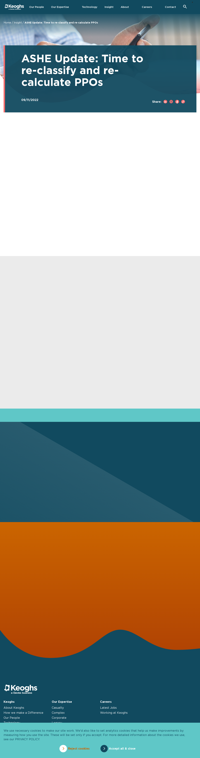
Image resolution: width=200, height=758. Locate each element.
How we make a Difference (23, 714)
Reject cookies (77, 748)
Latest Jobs (108, 709)
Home (7, 22)
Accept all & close (123, 748)
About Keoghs (14, 709)
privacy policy (27, 739)
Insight (18, 22)
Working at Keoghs (114, 714)
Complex (58, 714)
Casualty (58, 709)
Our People (12, 719)
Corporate (59, 719)
